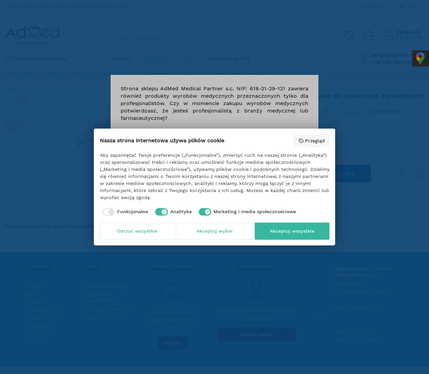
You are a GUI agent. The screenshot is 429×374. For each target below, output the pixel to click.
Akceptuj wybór (214, 231)
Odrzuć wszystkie (137, 231)
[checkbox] (124, 212)
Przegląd (311, 141)
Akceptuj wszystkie (292, 231)
